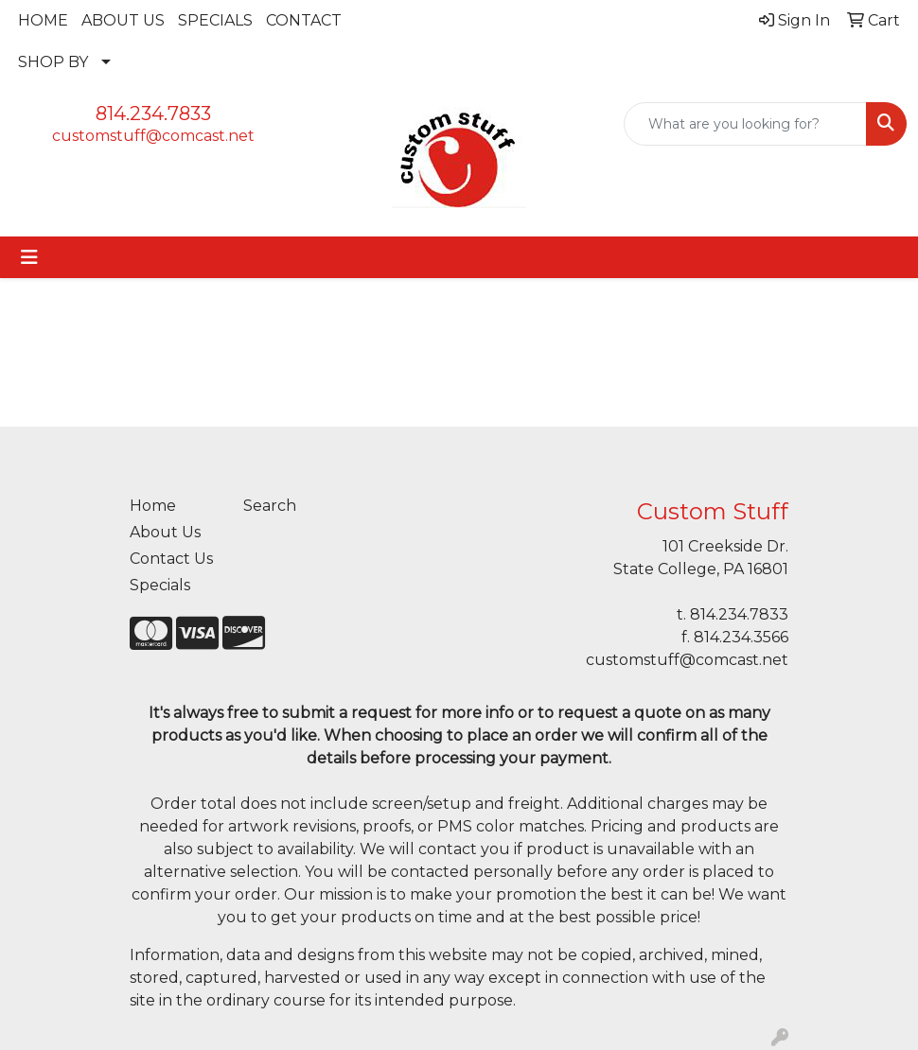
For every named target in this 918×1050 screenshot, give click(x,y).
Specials (160, 585)
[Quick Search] (745, 124)
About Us (165, 532)
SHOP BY (53, 62)
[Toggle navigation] (29, 257)
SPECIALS (215, 20)
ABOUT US (123, 20)
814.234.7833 (153, 113)
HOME (43, 20)
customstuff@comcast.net (153, 136)
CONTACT (304, 20)
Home (153, 506)
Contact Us (171, 559)
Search (269, 506)
